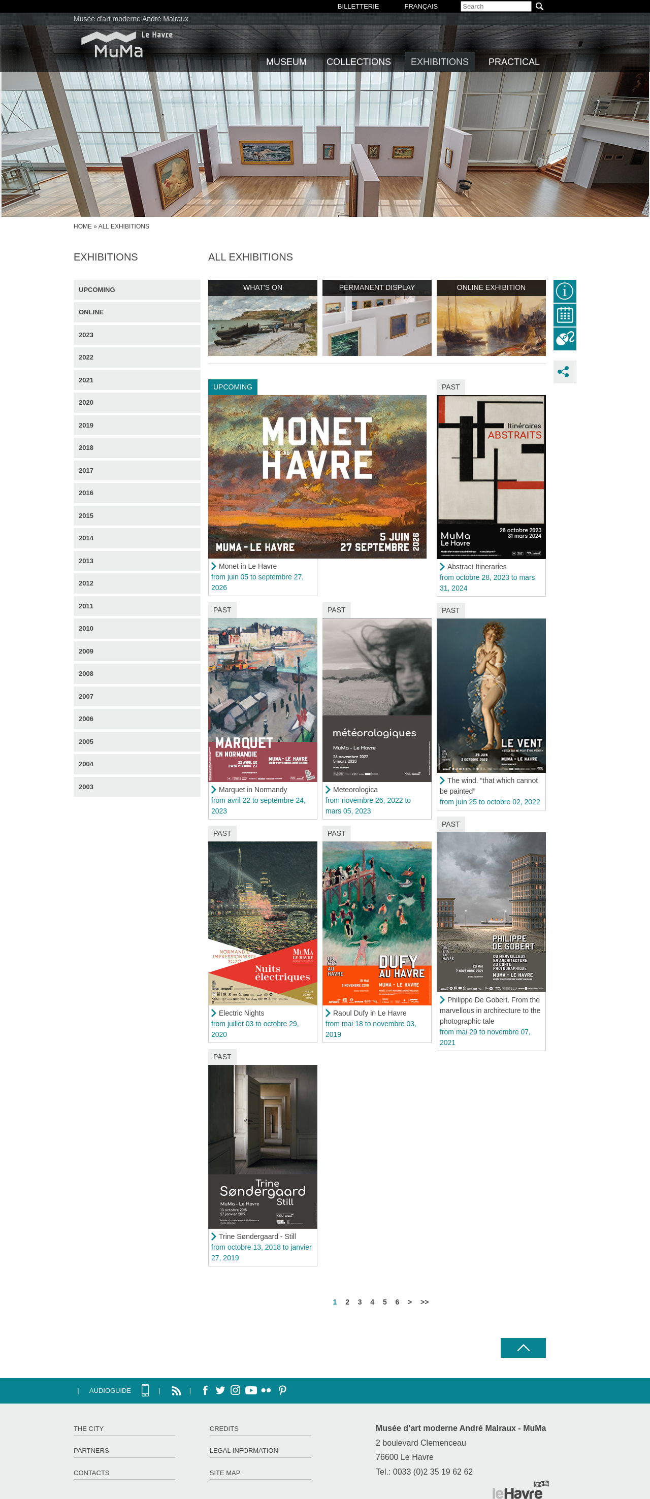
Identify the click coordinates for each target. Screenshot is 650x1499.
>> (424, 1302)
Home (83, 226)
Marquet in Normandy (253, 790)
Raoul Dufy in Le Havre (370, 1013)
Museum (286, 62)
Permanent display (377, 287)
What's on (262, 287)
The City (89, 1428)
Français (421, 6)
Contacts (92, 1473)
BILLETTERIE (358, 6)
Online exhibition (491, 287)
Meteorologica (355, 790)
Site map (225, 1473)
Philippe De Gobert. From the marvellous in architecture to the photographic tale (490, 1010)
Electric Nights (241, 1013)
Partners (91, 1450)
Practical (514, 62)
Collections (359, 62)
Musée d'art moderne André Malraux (131, 19)
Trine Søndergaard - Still (257, 1236)
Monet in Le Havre (248, 566)
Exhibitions (440, 62)
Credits (224, 1428)
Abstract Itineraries (477, 567)
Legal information (244, 1450)
